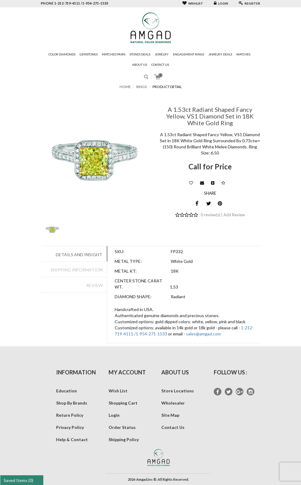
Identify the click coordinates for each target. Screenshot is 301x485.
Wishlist (192, 3)
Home (125, 86)
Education (66, 390)
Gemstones (89, 54)
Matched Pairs (113, 54)
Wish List (118, 390)
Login (221, 3)
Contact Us (160, 64)
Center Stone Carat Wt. (138, 283)
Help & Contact (72, 439)
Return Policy (69, 415)
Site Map (170, 415)
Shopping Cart (123, 402)
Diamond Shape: (133, 296)
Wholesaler (173, 402)
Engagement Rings (188, 54)
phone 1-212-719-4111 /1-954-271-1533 (74, 3)
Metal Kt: (126, 271)
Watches (243, 54)
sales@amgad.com (203, 333)
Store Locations (177, 390)
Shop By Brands (71, 402)
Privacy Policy (70, 427)
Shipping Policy (124, 439)
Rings (141, 86)
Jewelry (162, 54)
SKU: (119, 251)
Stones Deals (140, 54)
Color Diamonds (61, 54)
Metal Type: (128, 261)
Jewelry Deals (220, 54)
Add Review (234, 214)
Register (249, 3)
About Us (139, 64)
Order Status (122, 427)
